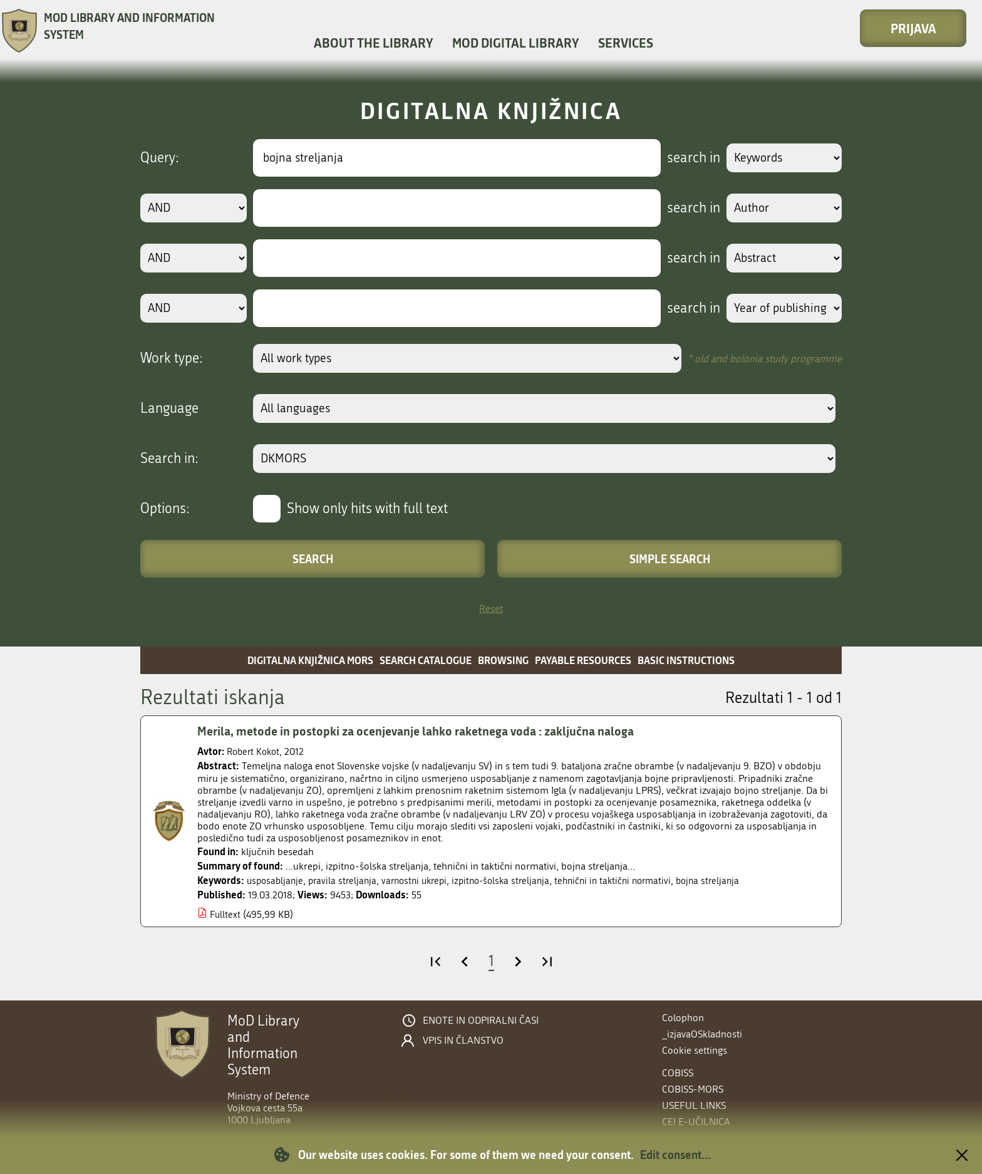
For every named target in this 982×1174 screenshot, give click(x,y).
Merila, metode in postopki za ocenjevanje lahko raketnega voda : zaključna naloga (425, 731)
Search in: (169, 458)
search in (689, 158)
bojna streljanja (731, 880)
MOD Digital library (515, 42)
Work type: (171, 358)
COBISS (677, 1073)
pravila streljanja (346, 880)
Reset (491, 609)
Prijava (913, 28)
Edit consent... (675, 1154)
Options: (165, 509)
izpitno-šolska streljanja (513, 880)
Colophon (683, 1018)
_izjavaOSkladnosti (702, 1034)
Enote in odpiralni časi (481, 1021)
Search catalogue (426, 660)
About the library (373, 42)
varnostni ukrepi (422, 880)
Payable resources (583, 660)
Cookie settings (694, 1050)
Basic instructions (686, 660)
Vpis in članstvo (463, 1041)
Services (625, 42)
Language (169, 408)
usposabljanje (276, 880)
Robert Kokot (255, 751)
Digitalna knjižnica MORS (310, 660)
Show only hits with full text (367, 509)
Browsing (503, 660)
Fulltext (226, 914)
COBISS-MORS (692, 1089)
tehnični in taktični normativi (631, 880)
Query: (159, 158)
